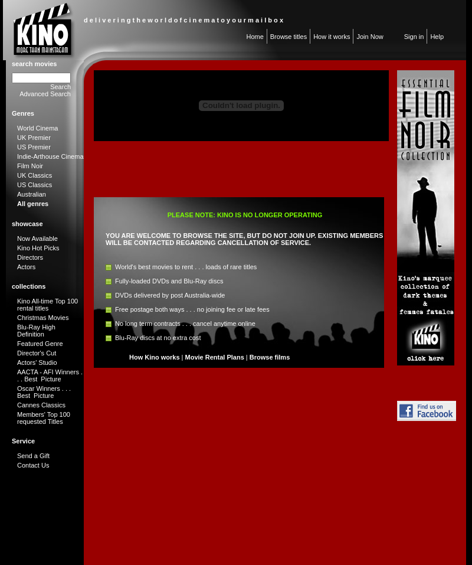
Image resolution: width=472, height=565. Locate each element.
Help (437, 36)
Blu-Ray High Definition (36, 331)
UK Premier (34, 137)
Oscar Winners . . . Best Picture (44, 392)
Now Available (37, 238)
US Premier (34, 147)
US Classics (34, 184)
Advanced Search (45, 93)
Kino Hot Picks (38, 248)
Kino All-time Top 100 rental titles (47, 305)
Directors (30, 257)
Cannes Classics (41, 405)
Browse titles (288, 36)
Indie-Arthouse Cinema (50, 156)
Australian (31, 194)
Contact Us (33, 465)
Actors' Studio (37, 362)
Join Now (369, 36)
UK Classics (34, 175)
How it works (331, 36)
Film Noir (30, 165)
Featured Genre (40, 343)
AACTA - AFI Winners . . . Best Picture (50, 375)
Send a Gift (33, 455)
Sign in (414, 36)
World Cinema (37, 128)
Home (254, 36)
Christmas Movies (42, 317)
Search (60, 86)
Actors (26, 266)
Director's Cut (36, 353)
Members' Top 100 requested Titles (43, 418)
